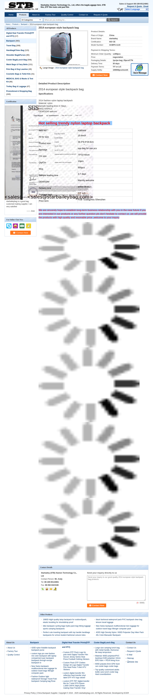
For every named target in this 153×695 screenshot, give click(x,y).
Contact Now (101, 75)
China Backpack (43, 693)
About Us (35, 15)
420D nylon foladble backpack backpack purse (43, 649)
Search (114, 20)
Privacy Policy (30, 693)
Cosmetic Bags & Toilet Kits (18, 74)
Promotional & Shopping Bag (19, 91)
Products (22, 15)
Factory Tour (50, 15)
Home (11, 15)
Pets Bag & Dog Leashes (17, 69)
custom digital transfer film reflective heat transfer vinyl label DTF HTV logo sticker (74, 675)
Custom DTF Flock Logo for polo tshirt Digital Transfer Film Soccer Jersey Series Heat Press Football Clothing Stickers (76, 655)
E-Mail (129, 655)
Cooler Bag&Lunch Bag (16, 60)
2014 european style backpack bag (69, 68)
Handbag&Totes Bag (15, 50)
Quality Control (67, 15)
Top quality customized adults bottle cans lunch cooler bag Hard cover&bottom (107, 672)
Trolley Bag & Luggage (16, 86)
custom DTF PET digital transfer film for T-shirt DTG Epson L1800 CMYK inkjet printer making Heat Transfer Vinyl (76, 684)
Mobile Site (132, 662)
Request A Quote (134, 6)
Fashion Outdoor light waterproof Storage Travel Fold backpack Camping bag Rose (44, 678)
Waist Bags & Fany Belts (17, 64)
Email (146, 6)
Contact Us (83, 15)
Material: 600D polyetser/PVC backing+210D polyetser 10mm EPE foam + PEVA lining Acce (108, 658)
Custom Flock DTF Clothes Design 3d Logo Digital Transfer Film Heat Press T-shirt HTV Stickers (76, 666)
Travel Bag (11, 46)
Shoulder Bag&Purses (16, 55)
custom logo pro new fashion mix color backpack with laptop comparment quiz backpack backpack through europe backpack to (43, 658)
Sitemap (130, 658)
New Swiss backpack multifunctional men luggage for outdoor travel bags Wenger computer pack (44, 669)
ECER (126, 693)
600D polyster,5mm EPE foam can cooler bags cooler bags (107, 665)
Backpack (24, 24)
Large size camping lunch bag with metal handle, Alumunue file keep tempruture (107, 650)
